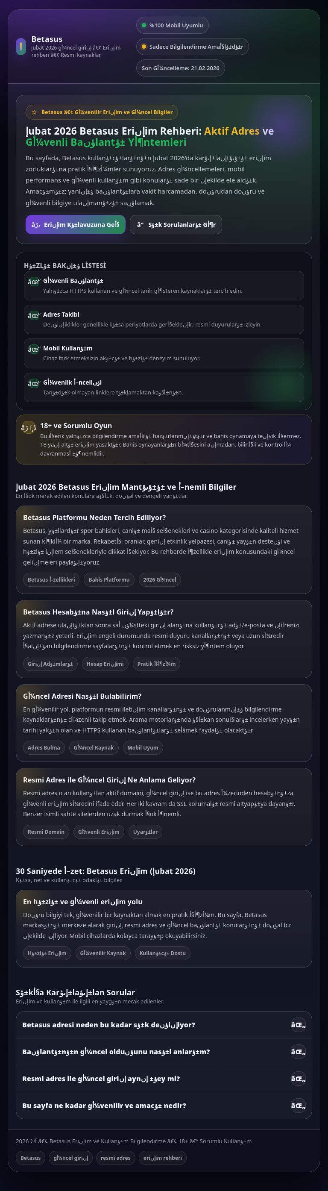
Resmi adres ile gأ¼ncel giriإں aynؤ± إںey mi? (164, 1078)
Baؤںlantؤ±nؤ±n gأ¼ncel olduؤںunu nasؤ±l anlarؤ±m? (164, 1051)
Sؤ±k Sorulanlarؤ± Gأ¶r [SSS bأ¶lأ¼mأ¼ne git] (176, 225)
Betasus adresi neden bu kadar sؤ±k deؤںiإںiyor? (164, 1024)
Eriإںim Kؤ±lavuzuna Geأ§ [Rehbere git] (76, 225)
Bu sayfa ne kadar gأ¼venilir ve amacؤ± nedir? (164, 1105)
